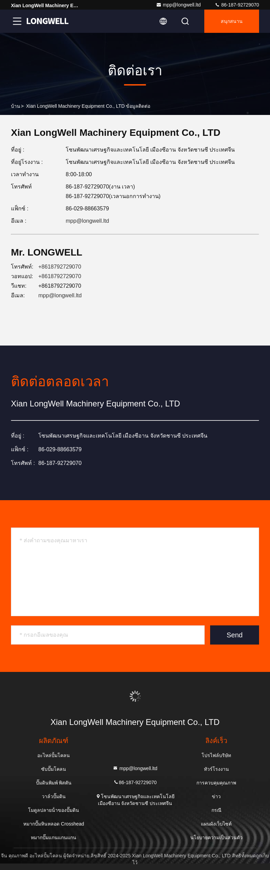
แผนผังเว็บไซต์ (216, 824)
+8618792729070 (59, 267)
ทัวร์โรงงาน (216, 769)
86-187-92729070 (237, 5)
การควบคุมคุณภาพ (216, 782)
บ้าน (15, 106)
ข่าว (216, 796)
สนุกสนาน (232, 21)
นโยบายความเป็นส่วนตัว (216, 837)
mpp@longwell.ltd (178, 5)
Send (235, 635)
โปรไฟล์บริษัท (216, 755)
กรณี (216, 810)
